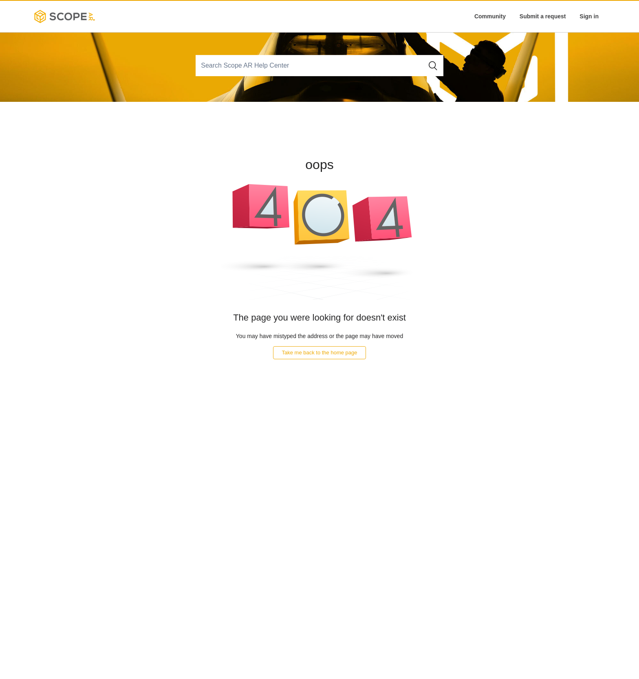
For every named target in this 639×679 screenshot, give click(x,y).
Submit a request (543, 16)
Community (490, 16)
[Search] (310, 65)
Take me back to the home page (319, 352)
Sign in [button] (589, 16)
